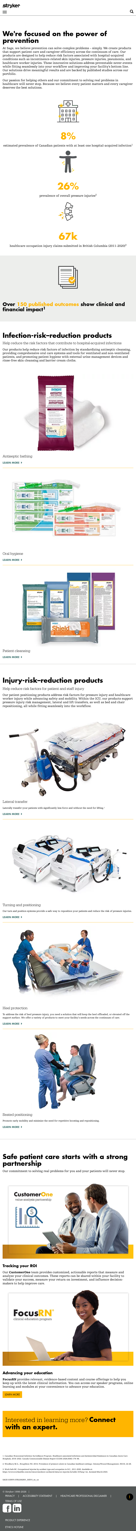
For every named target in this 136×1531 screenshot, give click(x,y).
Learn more (11, 462)
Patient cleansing (16, 651)
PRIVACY (10, 1495)
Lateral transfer (15, 802)
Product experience (17, 1520)
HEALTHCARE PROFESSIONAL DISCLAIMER (83, 1495)
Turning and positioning (22, 905)
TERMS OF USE (13, 1501)
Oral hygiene (13, 553)
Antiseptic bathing (17, 456)
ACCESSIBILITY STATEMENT (37, 1495)
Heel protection (15, 1008)
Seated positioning (17, 1114)
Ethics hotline (14, 1527)
